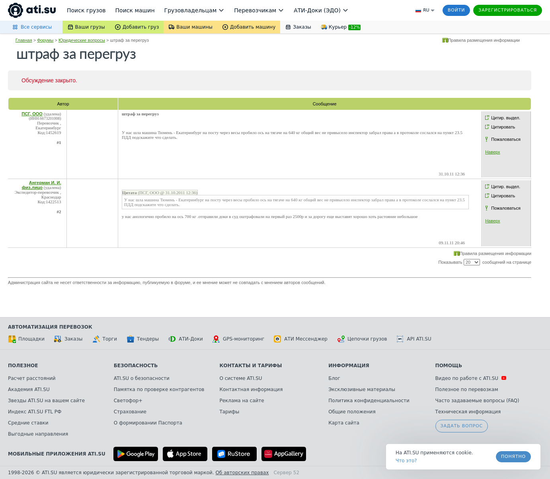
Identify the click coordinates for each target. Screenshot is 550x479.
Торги (104, 339)
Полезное (23, 365)
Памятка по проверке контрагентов (159, 389)
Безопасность (136, 365)
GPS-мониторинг (238, 339)
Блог (334, 378)
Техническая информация (468, 412)
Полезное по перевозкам (466, 389)
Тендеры (143, 339)
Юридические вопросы (82, 40)
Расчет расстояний (32, 378)
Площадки (26, 339)
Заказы (68, 339)
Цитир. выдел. (505, 117)
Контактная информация (251, 389)
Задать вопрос (462, 425)
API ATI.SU (414, 339)
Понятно (513, 456)
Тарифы (229, 412)
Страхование (130, 412)
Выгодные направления (38, 434)
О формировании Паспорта (148, 423)
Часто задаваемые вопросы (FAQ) (477, 400)
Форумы (45, 40)
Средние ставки (28, 423)
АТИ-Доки (185, 339)
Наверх (492, 152)
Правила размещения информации (484, 40)
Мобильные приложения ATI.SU (56, 454)
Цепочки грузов (362, 339)
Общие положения (351, 412)
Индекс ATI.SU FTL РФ (34, 412)
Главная (24, 40)
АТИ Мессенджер (301, 339)
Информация (348, 365)
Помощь (448, 365)
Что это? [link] (406, 460)
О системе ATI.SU (240, 378)
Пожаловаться (506, 139)
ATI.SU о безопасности (142, 378)
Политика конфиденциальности (369, 400)
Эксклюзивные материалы (361, 389)
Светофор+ (128, 400)
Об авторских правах (242, 472)
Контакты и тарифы (250, 365)
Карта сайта (343, 423)
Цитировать (503, 127)
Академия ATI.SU (29, 389)
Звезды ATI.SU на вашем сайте (46, 400)
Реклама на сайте (241, 400)
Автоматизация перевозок (50, 327)
